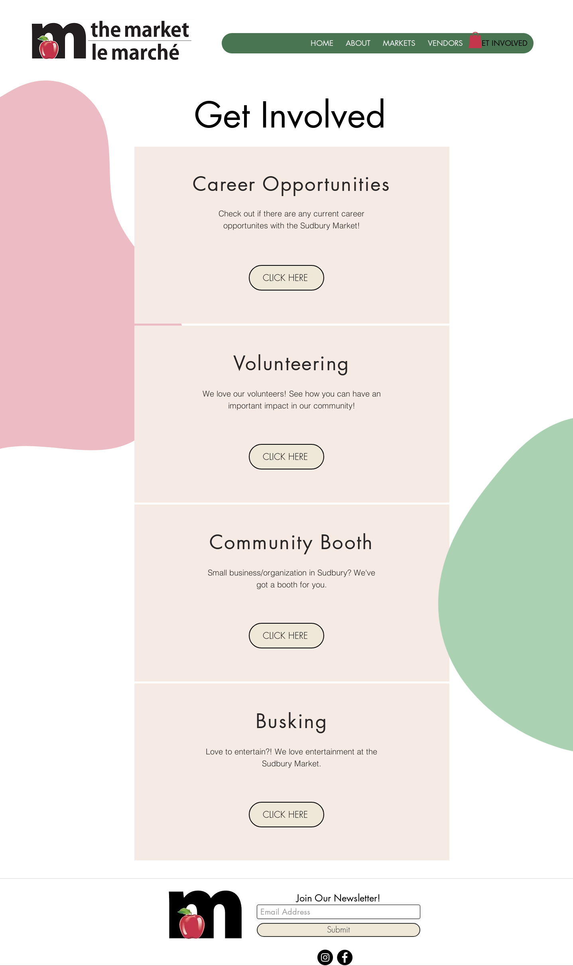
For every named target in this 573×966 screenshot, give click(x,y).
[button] (475, 40)
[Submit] (338, 930)
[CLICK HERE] (286, 278)
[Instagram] (325, 957)
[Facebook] (344, 957)
